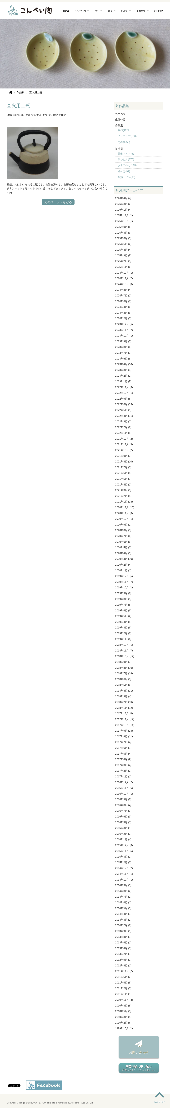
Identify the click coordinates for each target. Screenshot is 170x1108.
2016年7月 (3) (123, 810)
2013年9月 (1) (123, 931)
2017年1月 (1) (123, 776)
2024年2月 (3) (123, 318)
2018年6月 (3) (123, 679)
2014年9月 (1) (123, 885)
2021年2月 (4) (123, 496)
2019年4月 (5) (123, 622)
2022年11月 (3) (124, 387)
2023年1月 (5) (123, 381)
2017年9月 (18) (124, 730)
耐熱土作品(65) (126, 177)
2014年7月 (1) (123, 896)
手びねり (47, 115)
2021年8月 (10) (124, 461)
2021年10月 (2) (124, 450)
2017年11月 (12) (124, 719)
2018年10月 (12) (124, 656)
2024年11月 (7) (124, 278)
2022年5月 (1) (123, 410)
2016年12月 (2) (124, 782)
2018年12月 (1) (124, 644)
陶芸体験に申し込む (139, 1068)
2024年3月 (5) (123, 312)
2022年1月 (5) (123, 433)
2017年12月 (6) (124, 713)
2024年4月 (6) (123, 307)
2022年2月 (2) (123, 427)
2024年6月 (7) (123, 301)
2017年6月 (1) (123, 748)
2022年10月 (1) (124, 393)
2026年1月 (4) (123, 209)
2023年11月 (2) (124, 330)
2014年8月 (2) (123, 891)
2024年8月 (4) (123, 289)
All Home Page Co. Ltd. (81, 1103)
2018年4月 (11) (124, 690)
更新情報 (140, 11)
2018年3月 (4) (123, 696)
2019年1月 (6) (123, 639)
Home (66, 11)
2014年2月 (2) (123, 925)
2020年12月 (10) (124, 507)
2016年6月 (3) (123, 816)
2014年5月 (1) (123, 908)
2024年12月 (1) (124, 272)
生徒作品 (30, 115)
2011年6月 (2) (123, 977)
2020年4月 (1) (123, 553)
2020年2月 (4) (123, 564)
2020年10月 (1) (124, 518)
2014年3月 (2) (123, 919)
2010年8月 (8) (123, 1005)
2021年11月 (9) (124, 444)
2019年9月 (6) (123, 593)
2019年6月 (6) (123, 610)
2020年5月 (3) (123, 547)
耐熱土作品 (59, 115)
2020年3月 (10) (124, 559)
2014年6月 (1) (123, 902)
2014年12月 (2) (124, 868)
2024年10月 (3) (124, 284)
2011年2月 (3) (123, 988)
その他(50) (124, 142)
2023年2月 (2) (123, 375)
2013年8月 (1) (123, 937)
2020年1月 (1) (123, 570)
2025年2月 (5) (123, 261)
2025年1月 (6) (123, 267)
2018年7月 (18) (124, 673)
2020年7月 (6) (123, 536)
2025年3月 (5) (123, 255)
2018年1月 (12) (124, 707)
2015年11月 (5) (124, 851)
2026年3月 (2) (123, 204)
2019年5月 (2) (123, 616)
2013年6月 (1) (123, 942)
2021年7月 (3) (123, 467)
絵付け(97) (124, 171)
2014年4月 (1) (123, 914)
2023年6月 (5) (123, 358)
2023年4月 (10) (124, 364)
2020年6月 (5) (123, 541)
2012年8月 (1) (123, 965)
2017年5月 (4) (123, 753)
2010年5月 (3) (123, 1011)
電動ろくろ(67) (126, 153)
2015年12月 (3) (124, 845)
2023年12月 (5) (124, 324)
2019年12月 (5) (124, 576)
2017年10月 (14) (124, 725)
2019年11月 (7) (124, 582)
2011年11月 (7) (124, 971)
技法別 (119, 148)
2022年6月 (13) (124, 404)
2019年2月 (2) (123, 633)
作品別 (119, 125)
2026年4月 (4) (123, 198)
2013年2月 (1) (123, 954)
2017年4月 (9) (123, 759)
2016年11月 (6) (124, 788)
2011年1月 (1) (123, 994)
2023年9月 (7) (123, 341)
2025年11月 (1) (124, 215)
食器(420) (123, 130)
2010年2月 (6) (123, 1022)
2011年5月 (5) (123, 982)
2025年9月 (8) (123, 227)
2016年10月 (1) (124, 793)
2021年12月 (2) (124, 438)
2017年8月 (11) (124, 736)
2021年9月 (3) (123, 456)
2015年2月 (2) (123, 862)
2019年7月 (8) (123, 604)
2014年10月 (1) (124, 879)
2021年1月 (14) (124, 501)
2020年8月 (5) (123, 530)
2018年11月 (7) (124, 650)
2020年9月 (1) (123, 524)
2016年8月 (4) (123, 805)
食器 (38, 115)
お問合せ (158, 11)
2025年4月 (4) (123, 249)
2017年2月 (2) (123, 770)
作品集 (124, 11)
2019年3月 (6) (123, 627)
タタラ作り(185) (127, 165)
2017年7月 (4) (123, 742)
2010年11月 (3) (124, 999)
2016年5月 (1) (123, 822)
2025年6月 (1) (123, 238)
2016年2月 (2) (123, 833)
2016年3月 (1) (123, 828)
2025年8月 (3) (123, 232)
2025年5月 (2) (123, 244)
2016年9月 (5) (123, 799)
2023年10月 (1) (124, 335)
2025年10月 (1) (124, 221)
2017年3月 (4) (123, 765)
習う (97, 11)
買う (110, 11)
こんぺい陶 (80, 11)
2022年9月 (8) (123, 398)
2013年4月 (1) (123, 948)
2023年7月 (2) (123, 352)
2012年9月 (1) (123, 959)
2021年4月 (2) (123, 484)
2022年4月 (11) (124, 416)
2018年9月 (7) (123, 662)
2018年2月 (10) (124, 702)
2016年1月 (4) (123, 839)
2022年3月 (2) (123, 421)
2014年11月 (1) (124, 874)
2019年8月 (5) (123, 599)
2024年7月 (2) (123, 295)
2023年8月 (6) (123, 347)
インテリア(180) (127, 136)
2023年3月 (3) (123, 370)
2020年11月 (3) (124, 513)
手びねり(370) (126, 159)
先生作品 (120, 114)
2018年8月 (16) (124, 667)
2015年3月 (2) (123, 856)
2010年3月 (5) (123, 1017)
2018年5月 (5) (123, 684)
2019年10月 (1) (124, 587)
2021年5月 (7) (123, 478)
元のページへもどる (58, 202)
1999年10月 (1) (124, 1028)
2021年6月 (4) (123, 473)
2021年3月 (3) (123, 490)
